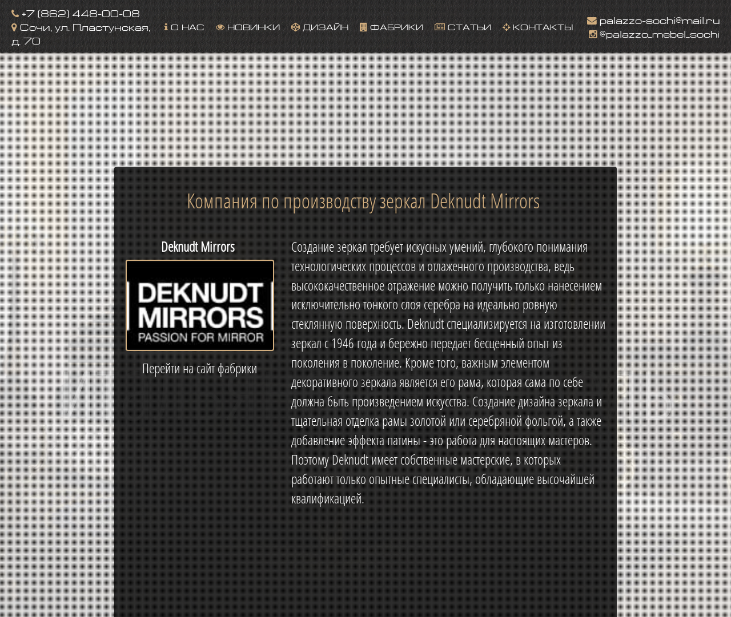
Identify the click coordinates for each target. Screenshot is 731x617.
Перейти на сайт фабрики (199, 368)
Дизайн (319, 26)
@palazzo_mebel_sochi (654, 32)
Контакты (538, 26)
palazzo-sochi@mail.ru (653, 19)
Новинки (248, 26)
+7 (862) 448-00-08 (75, 12)
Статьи (463, 26)
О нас (184, 26)
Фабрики (391, 26)
